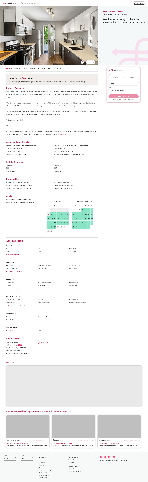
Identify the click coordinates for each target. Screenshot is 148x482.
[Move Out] (132, 77)
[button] (139, 3)
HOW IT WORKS (119, 3)
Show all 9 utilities (13, 254)
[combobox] (41, 3)
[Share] (82, 62)
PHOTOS (9, 68)
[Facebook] (114, 457)
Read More (63, 134)
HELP (128, 3)
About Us (42, 465)
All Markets (42, 462)
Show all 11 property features (17, 306)
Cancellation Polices (45, 470)
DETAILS (43, 68)
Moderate (9, 330)
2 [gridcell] (82, 210)
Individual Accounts (74, 469)
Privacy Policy (43, 472)
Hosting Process (73, 460)
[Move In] (116, 77)
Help (40, 460)
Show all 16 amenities (14, 271)
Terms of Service (44, 475)
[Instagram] (109, 457)
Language (6, 455)
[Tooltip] (75, 151)
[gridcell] (51, 210)
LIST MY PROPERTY (105, 3)
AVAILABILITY (34, 68)
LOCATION (57, 68)
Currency (23, 455)
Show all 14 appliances (14, 289)
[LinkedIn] (105, 457)
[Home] (9, 3)
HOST (50, 68)
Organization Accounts (75, 471)
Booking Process (73, 462)
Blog (40, 467)
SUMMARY (17, 68)
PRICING (25, 68)
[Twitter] (101, 457)
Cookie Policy (43, 477)
